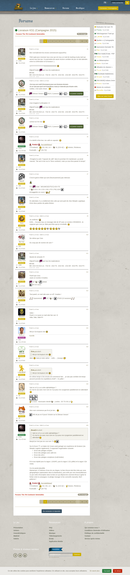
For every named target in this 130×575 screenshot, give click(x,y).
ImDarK (21, 181)
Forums (66, 8)
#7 (87, 174)
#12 (87, 272)
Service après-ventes (92, 539)
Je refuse (117, 571)
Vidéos (51, 530)
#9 (87, 216)
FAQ (50, 528)
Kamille (21, 335)
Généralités (40, 34)
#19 (87, 406)
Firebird (22, 144)
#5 (87, 136)
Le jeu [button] (34, 8)
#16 (87, 346)
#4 (87, 118)
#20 (87, 425)
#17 (87, 365)
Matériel (16, 536)
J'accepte (107, 571)
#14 (87, 309)
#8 (87, 197)
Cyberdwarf (22, 298)
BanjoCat (21, 391)
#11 (87, 253)
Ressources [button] (50, 8)
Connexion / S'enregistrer (108, 8)
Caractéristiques (20, 533)
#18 (87, 384)
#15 (87, 328)
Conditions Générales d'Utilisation (97, 530)
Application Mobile (56, 541)
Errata (51, 539)
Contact (87, 536)
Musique (52, 533)
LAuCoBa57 (22, 372)
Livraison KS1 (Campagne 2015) (35, 30)
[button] (105, 2)
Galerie (16, 539)
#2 (87, 80)
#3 (87, 99)
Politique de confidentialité (94, 533)
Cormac (21, 279)
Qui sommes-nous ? (92, 528)
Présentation (18, 528)
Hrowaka (22, 316)
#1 (87, 49)
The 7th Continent (29, 34)
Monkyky (22, 414)
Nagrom (21, 88)
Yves (21, 223)
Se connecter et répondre (51, 511)
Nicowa (21, 162)
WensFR (21, 354)
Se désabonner (54, 557)
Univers (16, 530)
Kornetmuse (22, 56)
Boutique (80, 8)
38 (82, 41)
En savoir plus (95, 571)
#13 (87, 290)
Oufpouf (22, 242)
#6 (87, 155)
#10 (87, 234)
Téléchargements (55, 536)
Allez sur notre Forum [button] (104, 96)
